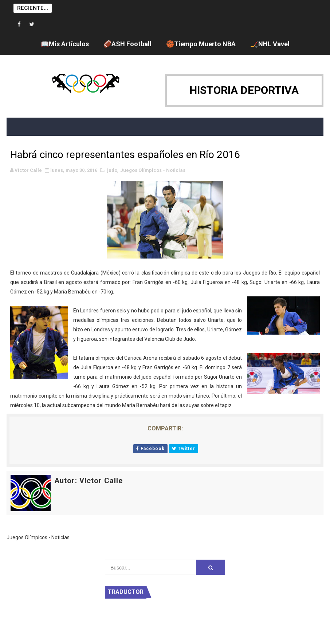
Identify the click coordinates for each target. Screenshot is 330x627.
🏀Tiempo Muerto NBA (201, 44)
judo (112, 170)
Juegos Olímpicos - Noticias (152, 170)
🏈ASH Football (127, 44)
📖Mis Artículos (65, 44)
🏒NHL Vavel (270, 44)
